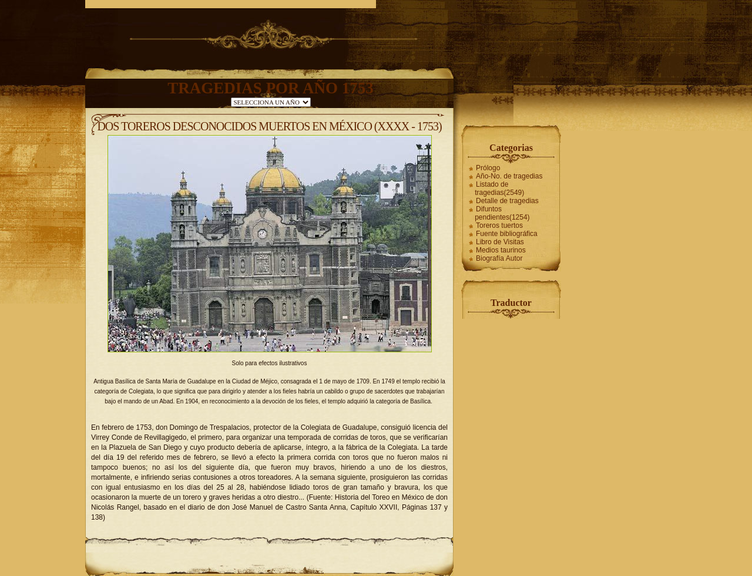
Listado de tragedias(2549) (499, 188)
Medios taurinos (501, 250)
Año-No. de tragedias (509, 176)
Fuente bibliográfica (507, 234)
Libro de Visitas (500, 242)
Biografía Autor (499, 258)
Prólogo (488, 168)
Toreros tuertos (499, 225)
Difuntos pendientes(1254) (502, 213)
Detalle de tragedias (507, 201)
